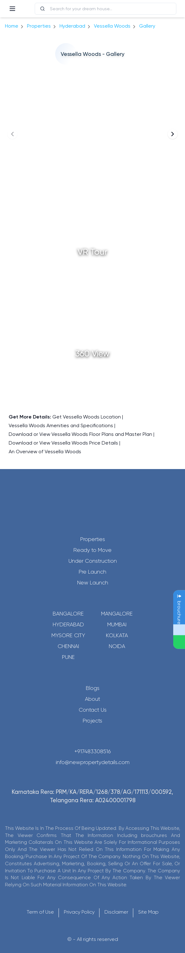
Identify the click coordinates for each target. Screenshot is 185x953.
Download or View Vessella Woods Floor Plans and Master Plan (80, 434)
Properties (39, 26)
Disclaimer (116, 912)
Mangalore (117, 614)
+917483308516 (92, 751)
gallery (147, 26)
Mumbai (116, 624)
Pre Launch (92, 572)
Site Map (148, 912)
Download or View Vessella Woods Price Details (63, 443)
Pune (68, 657)
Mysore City (68, 635)
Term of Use (40, 912)
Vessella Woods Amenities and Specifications (61, 425)
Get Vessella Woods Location (86, 417)
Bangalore (68, 614)
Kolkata (117, 635)
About (92, 699)
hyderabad (72, 26)
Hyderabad (68, 624)
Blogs (92, 688)
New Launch (92, 582)
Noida (117, 646)
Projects (92, 721)
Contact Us (93, 710)
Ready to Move (92, 550)
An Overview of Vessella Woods (45, 451)
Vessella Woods (112, 26)
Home (11, 26)
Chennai (68, 646)
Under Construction (92, 561)
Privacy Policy (79, 912)
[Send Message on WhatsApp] (179, 642)
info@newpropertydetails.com (93, 762)
